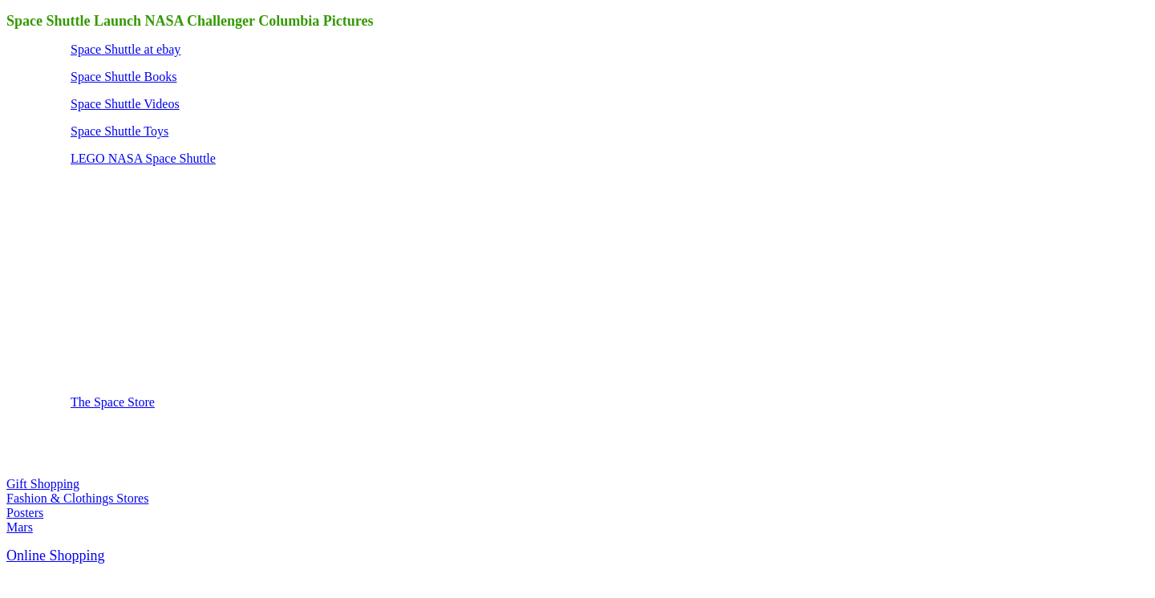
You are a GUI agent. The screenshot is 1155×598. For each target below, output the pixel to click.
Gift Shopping (42, 484)
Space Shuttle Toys (119, 131)
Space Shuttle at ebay (125, 49)
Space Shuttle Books (123, 76)
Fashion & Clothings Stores (77, 498)
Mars (19, 527)
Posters (24, 512)
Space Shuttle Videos (125, 104)
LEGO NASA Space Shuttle (143, 158)
